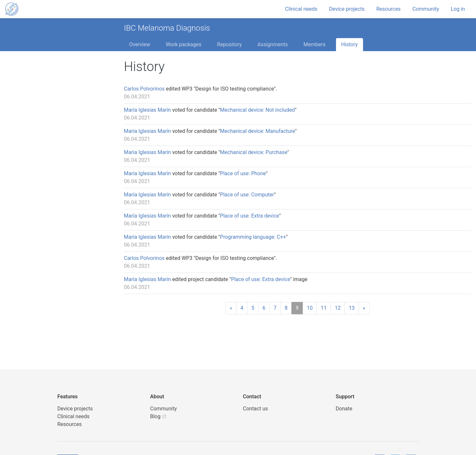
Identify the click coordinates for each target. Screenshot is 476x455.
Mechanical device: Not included (257, 110)
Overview (139, 44)
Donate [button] (344, 408)
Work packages (183, 44)
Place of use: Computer (247, 195)
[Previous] (231, 308)
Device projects (347, 9)
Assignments (272, 44)
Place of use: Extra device (249, 216)
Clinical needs (301, 9)
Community (426, 9)
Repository (229, 44)
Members (314, 44)
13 (352, 308)
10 (310, 308)
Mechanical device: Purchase (253, 152)
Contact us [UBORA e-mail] (255, 408)
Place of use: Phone (243, 173)
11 (324, 308)
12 (338, 308)
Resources (388, 9)
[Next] (364, 308)
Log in (458, 9)
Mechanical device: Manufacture (257, 131)
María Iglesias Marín (147, 110)
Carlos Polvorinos (144, 89)
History (349, 44)
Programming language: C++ (253, 237)
